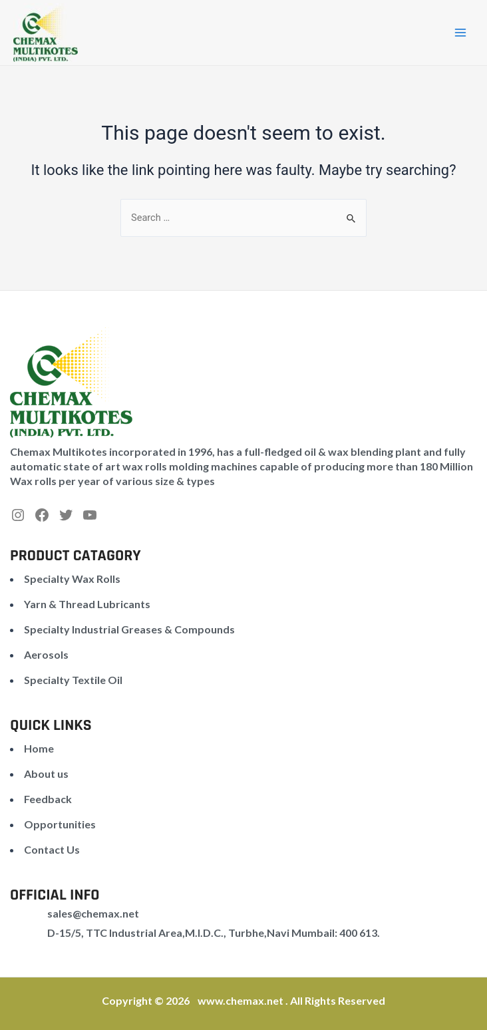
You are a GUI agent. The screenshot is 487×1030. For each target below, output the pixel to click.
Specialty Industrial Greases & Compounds (129, 629)
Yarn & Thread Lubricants (87, 604)
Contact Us (52, 849)
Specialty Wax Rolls (72, 578)
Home (39, 748)
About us (46, 773)
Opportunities (60, 824)
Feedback (48, 798)
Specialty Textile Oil (73, 679)
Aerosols (46, 654)
